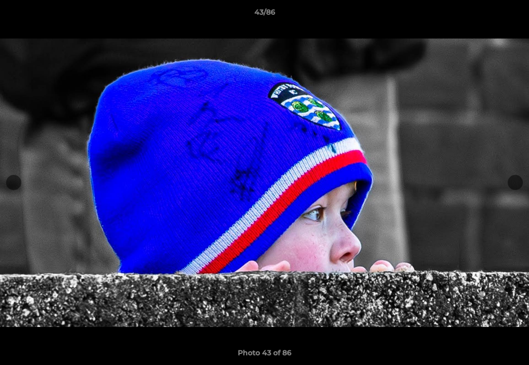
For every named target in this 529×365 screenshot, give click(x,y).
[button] (511, 14)
